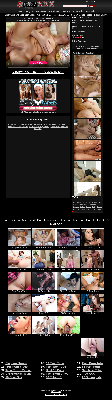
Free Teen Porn (92, 356)
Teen (83, 32)
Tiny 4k (25, 127)
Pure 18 (64, 124)
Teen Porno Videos (68, 246)
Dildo (93, 207)
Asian (74, 209)
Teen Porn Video (19, 290)
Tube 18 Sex (44, 334)
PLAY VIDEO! (38, 63)
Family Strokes (43, 127)
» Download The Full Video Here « (38, 72)
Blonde (85, 202)
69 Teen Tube (44, 268)
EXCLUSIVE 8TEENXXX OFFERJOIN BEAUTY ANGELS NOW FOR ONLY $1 (38, 19)
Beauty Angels (88, 21)
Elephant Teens (19, 246)
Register (92, 1)
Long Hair (75, 204)
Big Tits (90, 209)
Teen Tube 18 (92, 312)
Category (29, 11)
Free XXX (44, 312)
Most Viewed (53, 11)
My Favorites (78, 11)
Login (86, 1)
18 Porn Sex (19, 268)
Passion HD (33, 127)
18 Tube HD (44, 290)
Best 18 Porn (92, 268)
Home (20, 11)
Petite (79, 209)
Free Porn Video (44, 246)
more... (75, 211)
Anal (89, 202)
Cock (95, 209)
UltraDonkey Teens (92, 246)
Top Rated (66, 11)
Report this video (91, 48)
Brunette (94, 202)
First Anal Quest (36, 124)
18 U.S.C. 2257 (56, 392)
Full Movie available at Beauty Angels (38, 111)
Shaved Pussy (92, 204)
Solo (99, 209)
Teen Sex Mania (23, 124)
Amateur (88, 207)
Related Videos (78, 53)
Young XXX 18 (19, 334)
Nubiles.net (12, 124)
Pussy (99, 202)
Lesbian (82, 207)
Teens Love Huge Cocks (52, 124)
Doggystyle (76, 207)
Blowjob (79, 202)
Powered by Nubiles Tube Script (56, 395)
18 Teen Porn (92, 290)
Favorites (89, 53)
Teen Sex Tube (68, 268)
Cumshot (84, 209)
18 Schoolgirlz (68, 312)
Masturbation (83, 204)
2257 (92, 46)
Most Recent (40, 11)
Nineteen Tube (19, 312)
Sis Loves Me (55, 127)
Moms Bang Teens (14, 127)
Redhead (99, 207)
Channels (90, 11)
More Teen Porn (68, 334)
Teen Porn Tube (68, 290)
